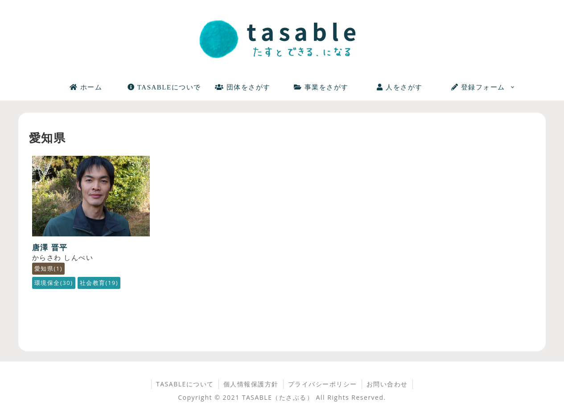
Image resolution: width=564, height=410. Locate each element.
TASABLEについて (185, 384)
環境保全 (53, 283)
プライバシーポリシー (322, 384)
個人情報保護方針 (251, 384)
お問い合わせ (387, 384)
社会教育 (99, 283)
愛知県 (48, 268)
